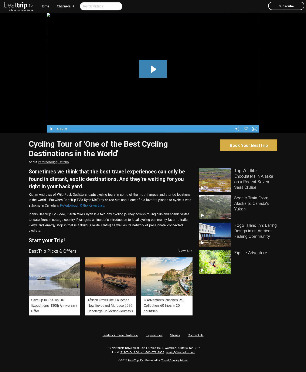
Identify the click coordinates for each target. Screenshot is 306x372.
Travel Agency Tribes (174, 360)
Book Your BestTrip (249, 145)
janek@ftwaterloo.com (180, 352)
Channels (64, 6)
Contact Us (196, 335)
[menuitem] (19, 6)
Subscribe (286, 6)
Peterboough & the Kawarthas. (82, 205)
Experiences (154, 335)
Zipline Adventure (250, 252)
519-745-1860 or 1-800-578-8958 (142, 352)
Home (44, 6)
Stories (175, 335)
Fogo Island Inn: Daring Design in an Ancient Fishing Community (255, 231)
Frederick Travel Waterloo (120, 335)
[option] (54, 286)
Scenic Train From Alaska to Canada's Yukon (251, 203)
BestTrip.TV (135, 360)
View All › (185, 251)
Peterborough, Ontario (53, 162)
